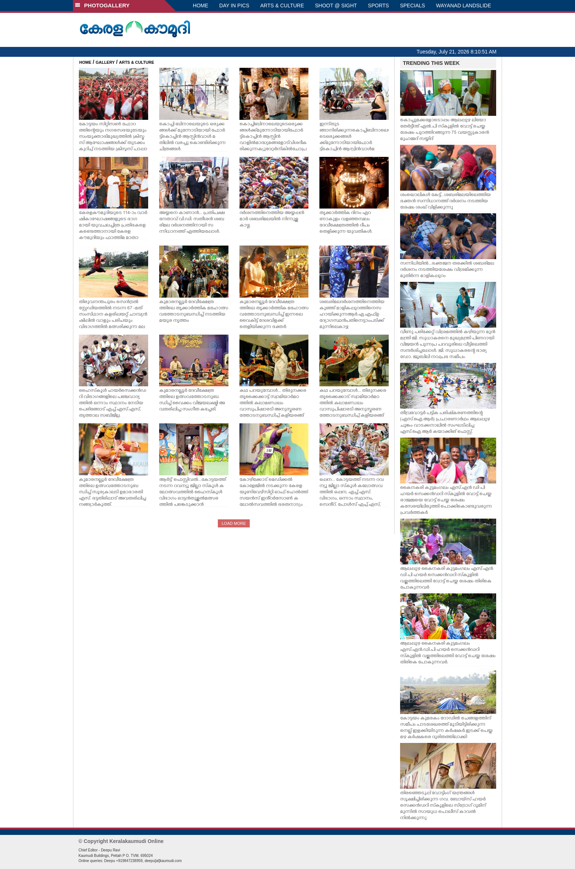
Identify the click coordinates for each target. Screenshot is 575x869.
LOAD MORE (233, 523)
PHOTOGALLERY (102, 5)
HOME (200, 5)
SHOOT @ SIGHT (336, 5)
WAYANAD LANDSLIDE (463, 5)
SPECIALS (412, 5)
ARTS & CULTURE (282, 5)
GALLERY (105, 62)
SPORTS (378, 5)
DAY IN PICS (234, 5)
